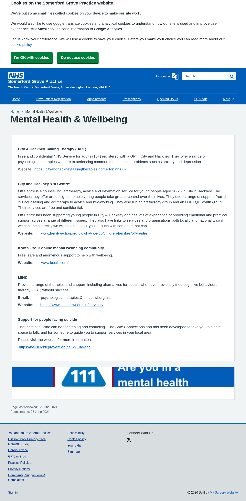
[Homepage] (81, 78)
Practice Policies (19, 462)
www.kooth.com (54, 263)
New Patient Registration (53, 99)
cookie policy (21, 44)
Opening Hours (167, 99)
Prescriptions (132, 99)
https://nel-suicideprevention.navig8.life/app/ (55, 347)
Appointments (96, 99)
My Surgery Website (224, 492)
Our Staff (200, 99)
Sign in (13, 492)
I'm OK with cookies (31, 57)
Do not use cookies (78, 57)
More (229, 99)
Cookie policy (76, 439)
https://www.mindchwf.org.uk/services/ (71, 305)
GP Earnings (17, 456)
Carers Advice (18, 450)
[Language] (167, 76)
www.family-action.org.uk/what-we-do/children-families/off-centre (94, 233)
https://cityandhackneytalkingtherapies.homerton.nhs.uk (80, 169)
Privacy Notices (19, 468)
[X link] (129, 440)
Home (16, 99)
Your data (73, 445)
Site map (73, 451)
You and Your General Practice (29, 432)
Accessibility (75, 432)
